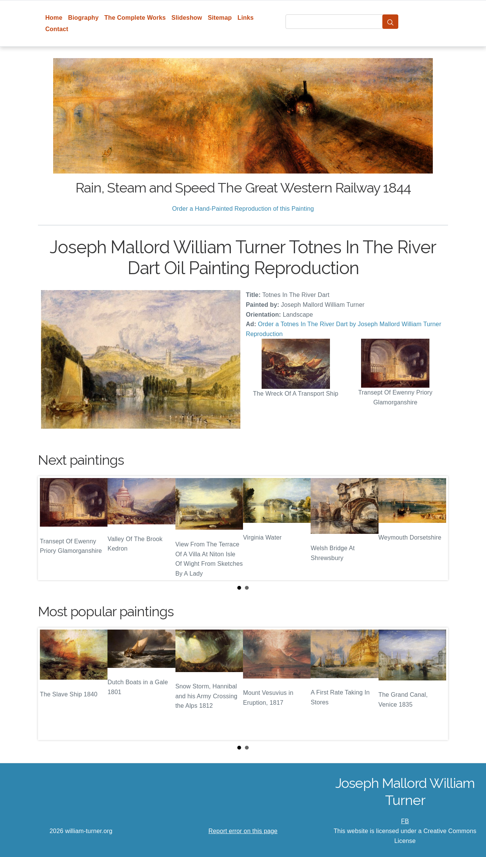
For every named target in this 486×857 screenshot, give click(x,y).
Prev (50, 528)
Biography (83, 17)
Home (53, 17)
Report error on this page (243, 831)
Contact (56, 29)
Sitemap (220, 17)
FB (405, 821)
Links (246, 17)
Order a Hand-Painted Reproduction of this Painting (243, 208)
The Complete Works (135, 17)
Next (436, 528)
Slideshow (187, 17)
